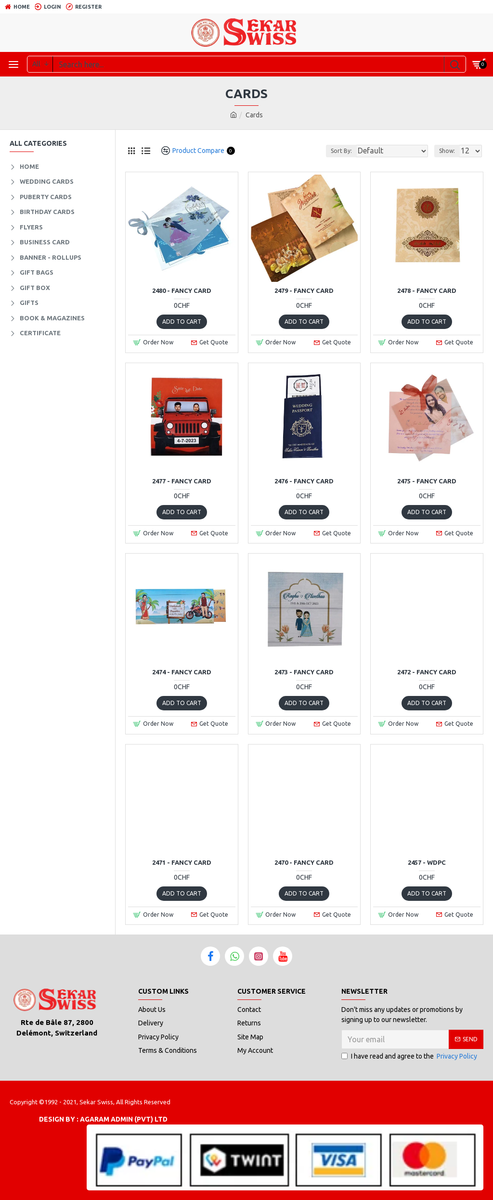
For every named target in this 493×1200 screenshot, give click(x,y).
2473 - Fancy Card (304, 672)
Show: (447, 151)
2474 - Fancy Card (181, 672)
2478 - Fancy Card (426, 290)
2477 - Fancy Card (181, 481)
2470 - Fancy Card (304, 862)
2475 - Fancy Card (426, 481)
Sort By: (341, 151)
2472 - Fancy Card (426, 672)
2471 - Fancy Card (181, 862)
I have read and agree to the (410, 1056)
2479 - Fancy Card (304, 290)
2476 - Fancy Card (304, 481)
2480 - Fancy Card (181, 290)
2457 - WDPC (427, 862)
